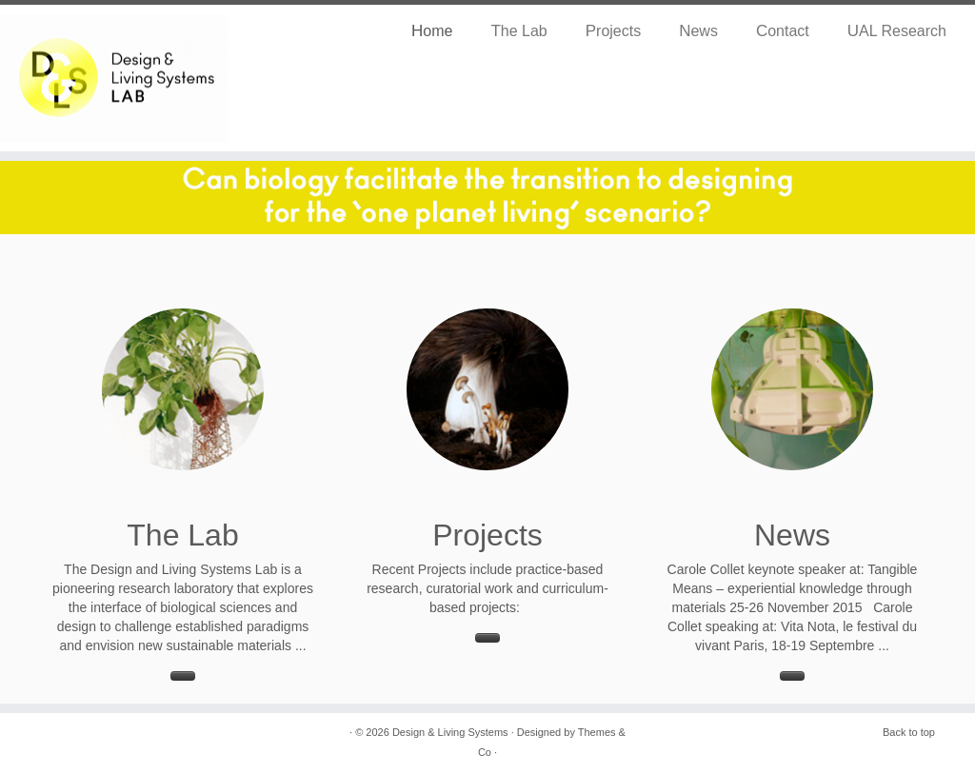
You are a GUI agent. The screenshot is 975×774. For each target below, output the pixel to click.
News (698, 31)
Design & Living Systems (450, 732)
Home (431, 31)
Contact (782, 31)
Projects (613, 31)
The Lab (518, 31)
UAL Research (896, 31)
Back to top (909, 732)
